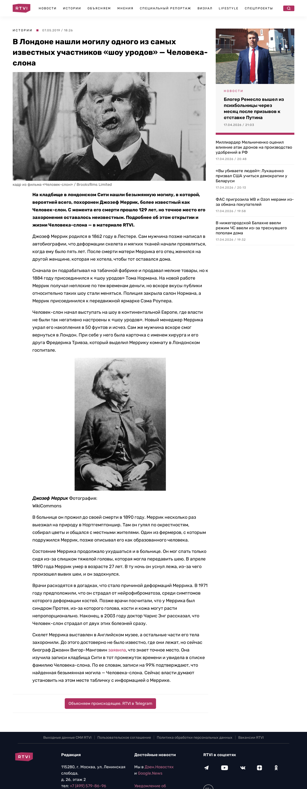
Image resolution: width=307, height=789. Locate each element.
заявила (117, 650)
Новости (48, 8)
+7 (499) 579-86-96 (88, 785)
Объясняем (99, 8)
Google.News (150, 773)
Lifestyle (228, 8)
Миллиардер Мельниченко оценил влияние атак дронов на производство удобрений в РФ (254, 147)
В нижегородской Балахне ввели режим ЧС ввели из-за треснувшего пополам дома (251, 227)
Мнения (125, 8)
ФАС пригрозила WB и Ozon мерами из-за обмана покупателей (255, 202)
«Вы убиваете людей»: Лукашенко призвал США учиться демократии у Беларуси (251, 175)
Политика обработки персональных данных (194, 737)
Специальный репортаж (165, 8)
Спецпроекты (259, 8)
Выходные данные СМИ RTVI (67, 737)
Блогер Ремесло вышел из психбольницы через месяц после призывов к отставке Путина (254, 108)
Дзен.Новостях (159, 766)
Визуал (205, 8)
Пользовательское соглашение (124, 737)
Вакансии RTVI (251, 737)
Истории (72, 8)
